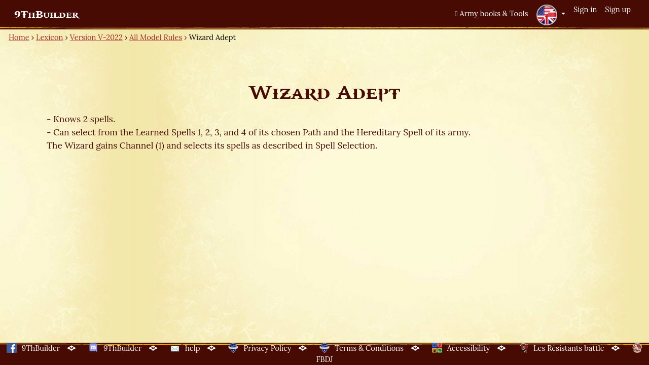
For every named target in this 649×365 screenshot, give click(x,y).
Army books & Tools (491, 13)
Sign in (585, 9)
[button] (550, 14)
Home (19, 37)
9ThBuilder (46, 15)
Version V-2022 (96, 37)
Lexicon (49, 37)
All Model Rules (155, 37)
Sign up (618, 9)
